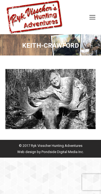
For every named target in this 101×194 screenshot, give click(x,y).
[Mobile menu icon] (92, 17)
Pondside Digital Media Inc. (62, 152)
